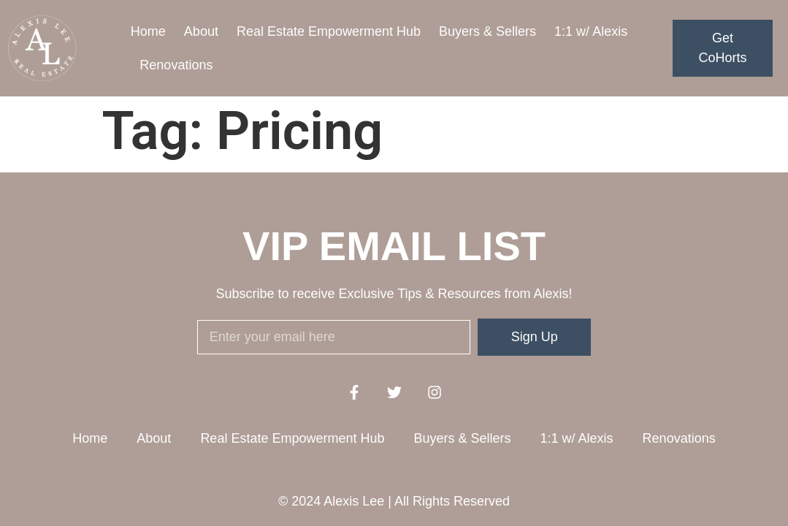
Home (148, 31)
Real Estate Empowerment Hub (329, 31)
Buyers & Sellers (487, 31)
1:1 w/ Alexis (590, 31)
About (201, 31)
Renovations (176, 65)
